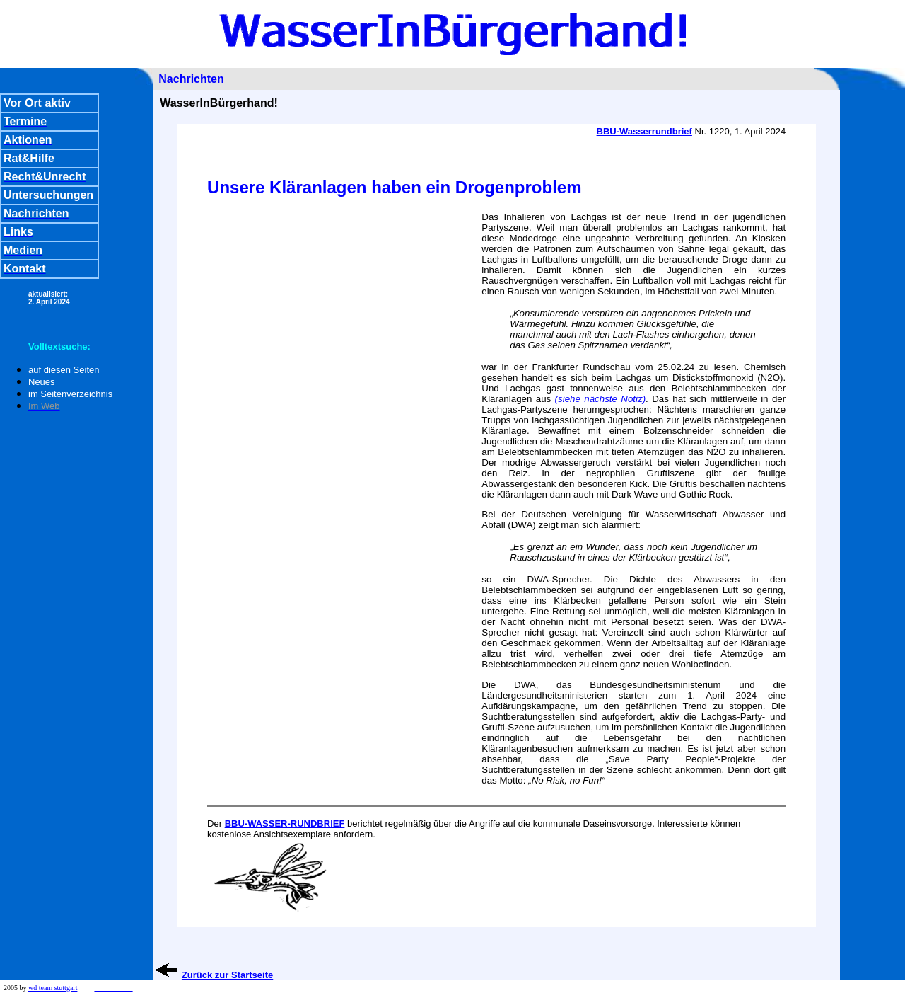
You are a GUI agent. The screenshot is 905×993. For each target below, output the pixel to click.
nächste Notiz (613, 399)
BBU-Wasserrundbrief (644, 131)
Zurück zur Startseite (227, 975)
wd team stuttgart (52, 988)
